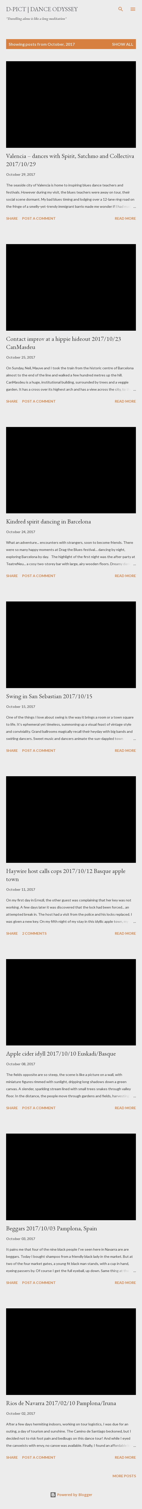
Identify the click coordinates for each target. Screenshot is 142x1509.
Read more (125, 218)
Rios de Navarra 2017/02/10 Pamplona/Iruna (61, 1403)
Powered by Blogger (71, 1494)
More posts (124, 1476)
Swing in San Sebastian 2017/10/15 (49, 696)
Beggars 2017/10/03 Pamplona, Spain (51, 1228)
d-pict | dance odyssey (41, 9)
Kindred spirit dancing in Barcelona (48, 521)
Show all (122, 44)
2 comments (34, 933)
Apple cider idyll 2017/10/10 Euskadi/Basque (61, 1053)
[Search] (121, 9)
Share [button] (12, 218)
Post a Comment (39, 218)
